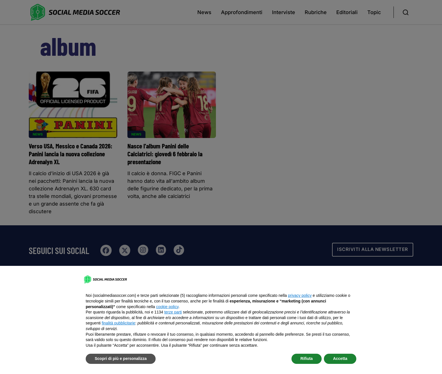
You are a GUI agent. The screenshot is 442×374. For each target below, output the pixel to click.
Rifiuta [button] (306, 358)
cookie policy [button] (167, 306)
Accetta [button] (340, 358)
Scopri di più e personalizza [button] (121, 358)
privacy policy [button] (299, 295)
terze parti (173, 312)
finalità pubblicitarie (118, 323)
